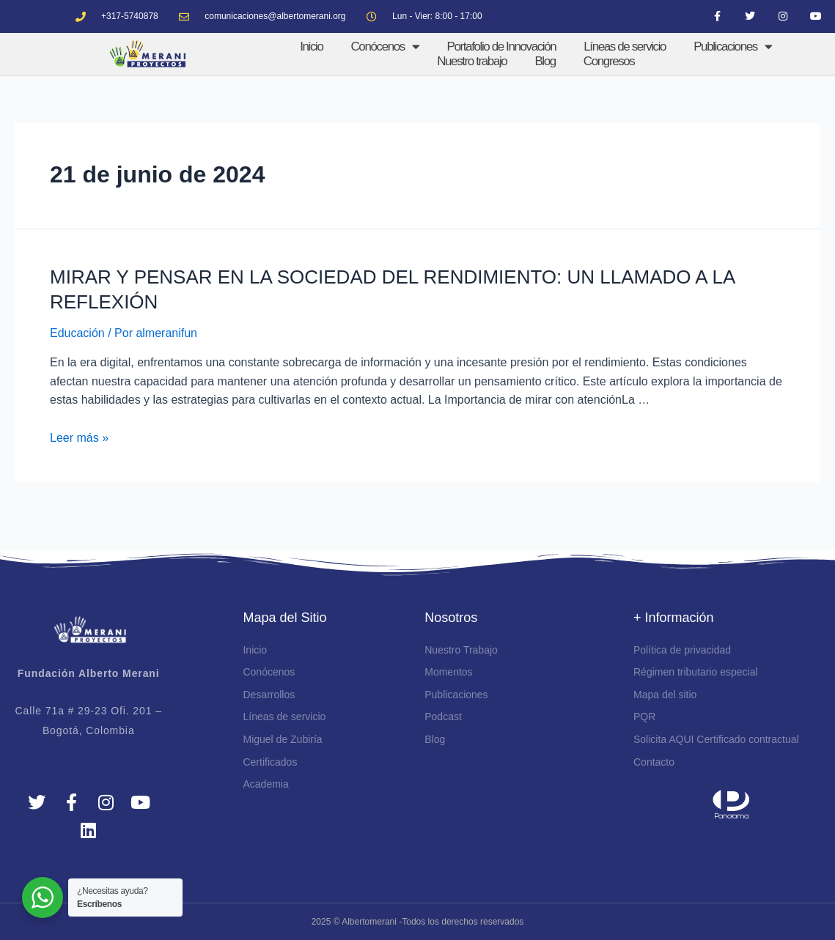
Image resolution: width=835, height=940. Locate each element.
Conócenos (384, 47)
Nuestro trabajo (472, 61)
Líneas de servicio (625, 46)
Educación (77, 333)
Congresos (609, 61)
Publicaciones (732, 47)
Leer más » (79, 438)
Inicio (311, 46)
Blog (544, 61)
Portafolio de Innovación (501, 46)
